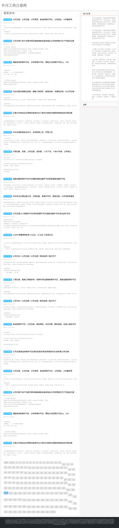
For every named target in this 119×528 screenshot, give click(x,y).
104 (68, 489)
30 (57, 467)
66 (57, 478)
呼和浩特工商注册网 (23, 522)
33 (69, 469)
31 (61, 467)
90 (9, 488)
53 (5, 477)
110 (25, 493)
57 (21, 478)
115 (47, 493)
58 (25, 478)
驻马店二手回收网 (61, 523)
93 (21, 488)
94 (25, 488)
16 (71, 464)
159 (29, 512)
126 (24, 500)
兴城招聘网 (111, 523)
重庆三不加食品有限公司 (50, 523)
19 (13, 467)
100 (50, 488)
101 (54, 488)
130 (43, 500)
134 (61, 500)
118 (61, 493)
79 (37, 483)
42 (33, 472)
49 (61, 472)
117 (56, 493)
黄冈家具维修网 (92, 519)
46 (49, 472)
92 (17, 488)
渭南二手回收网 (79, 523)
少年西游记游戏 (9, 523)
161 (38, 512)
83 (53, 483)
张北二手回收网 (97, 523)
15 (67, 464)
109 (20, 493)
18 (9, 467)
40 (25, 472)
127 (29, 500)
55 (13, 478)
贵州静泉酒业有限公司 (76, 520)
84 (57, 483)
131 (47, 500)
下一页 (53, 512)
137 (75, 503)
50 (65, 472)
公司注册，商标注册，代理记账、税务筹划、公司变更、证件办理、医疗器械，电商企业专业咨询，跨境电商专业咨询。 (104, 62)
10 (47, 462)
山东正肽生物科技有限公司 (89, 520)
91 (13, 488)
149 (56, 506)
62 (41, 478)
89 (5, 488)
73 (13, 482)
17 (5, 467)
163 (47, 512)
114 (43, 493)
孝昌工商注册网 (48, 522)
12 (55, 462)
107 (11, 493)
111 (29, 493)
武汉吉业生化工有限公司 (63, 520)
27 (45, 467)
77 (29, 483)
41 (29, 472)
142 (24, 506)
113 (38, 493)
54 (9, 477)
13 (59, 462)
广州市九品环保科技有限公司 (36, 520)
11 (51, 462)
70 (73, 479)
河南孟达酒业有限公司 (50, 520)
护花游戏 (53, 519)
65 (53, 478)
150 (61, 506)
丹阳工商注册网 (77, 519)
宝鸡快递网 (85, 519)
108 (15, 493)
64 (49, 478)
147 (47, 506)
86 (65, 483)
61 (37, 478)
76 (25, 483)
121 (75, 496)
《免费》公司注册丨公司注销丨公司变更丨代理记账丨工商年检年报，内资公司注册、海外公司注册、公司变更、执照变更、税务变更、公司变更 (104, 52)
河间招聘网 (56, 524)
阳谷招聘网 (100, 520)
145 (38, 506)
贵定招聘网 (106, 520)
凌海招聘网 (63, 524)
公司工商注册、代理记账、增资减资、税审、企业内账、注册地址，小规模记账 (104, 97)
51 (69, 474)
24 (33, 467)
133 (56, 500)
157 (20, 512)
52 (73, 474)
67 (61, 478)
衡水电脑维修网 (101, 519)
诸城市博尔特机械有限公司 (98, 522)
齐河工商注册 (8, 19)
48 (57, 472)
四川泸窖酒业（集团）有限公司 (19, 520)
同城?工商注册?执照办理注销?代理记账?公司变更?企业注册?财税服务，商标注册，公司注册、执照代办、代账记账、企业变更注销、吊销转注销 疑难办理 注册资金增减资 (104, 74)
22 (25, 467)
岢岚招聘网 (105, 523)
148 (52, 506)
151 (66, 506)
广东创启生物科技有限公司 (74, 522)
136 (70, 501)
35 (5, 472)
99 (45, 488)
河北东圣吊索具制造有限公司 (35, 523)
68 (65, 479)
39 (21, 472)
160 (33, 512)
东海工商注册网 (109, 522)
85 (61, 483)
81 (45, 483)
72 (9, 482)
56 (17, 478)
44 (41, 472)
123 (10, 499)
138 (6, 506)
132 (52, 500)
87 (69, 484)
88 (73, 484)
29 (53, 467)
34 (73, 469)
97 (37, 488)
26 (41, 467)
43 (37, 472)
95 (29, 488)
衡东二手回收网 (88, 523)
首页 (6, 462)
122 (6, 499)
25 (37, 467)
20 (17, 467)
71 (5, 482)
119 (66, 493)
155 (10, 512)
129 (38, 500)
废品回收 (48, 519)
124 (15, 499)
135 (66, 500)
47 (53, 472)
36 (9, 472)
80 (41, 483)
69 (69, 479)
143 (29, 506)
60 (33, 478)
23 (29, 467)
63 (45, 478)
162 (43, 512)
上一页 (12, 462)
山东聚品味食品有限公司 (20, 523)
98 (41, 488)
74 (17, 483)
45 (45, 472)
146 (43, 506)
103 (64, 488)
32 (65, 467)
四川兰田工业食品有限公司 (60, 522)
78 (33, 483)
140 (15, 506)
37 (13, 472)
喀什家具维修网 (110, 519)
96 (33, 488)
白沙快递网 (8, 520)
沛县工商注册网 (69, 519)
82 (49, 483)
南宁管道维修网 (13, 522)
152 (70, 508)
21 (21, 467)
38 (17, 472)
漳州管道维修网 (39, 522)
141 (20, 506)
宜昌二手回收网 (71, 523)
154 (6, 512)
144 (33, 506)
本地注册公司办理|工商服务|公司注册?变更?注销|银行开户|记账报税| (104, 44)
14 (63, 464)
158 (24, 512)
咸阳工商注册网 (86, 522)
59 (29, 478)
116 (52, 493)
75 (21, 483)
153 (75, 508)
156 (15, 512)
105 (73, 489)
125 (20, 499)
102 (59, 488)
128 (33, 500)
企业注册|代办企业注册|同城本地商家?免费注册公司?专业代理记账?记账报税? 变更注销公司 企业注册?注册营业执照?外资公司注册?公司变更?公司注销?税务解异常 (104, 86)
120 (70, 495)
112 (34, 493)
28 (49, 467)
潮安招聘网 (32, 522)
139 (10, 506)
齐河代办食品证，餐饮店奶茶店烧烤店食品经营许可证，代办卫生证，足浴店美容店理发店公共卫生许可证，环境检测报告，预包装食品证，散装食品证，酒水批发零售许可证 (104, 22)
